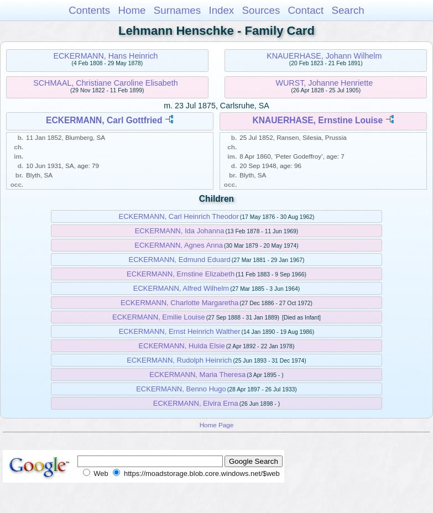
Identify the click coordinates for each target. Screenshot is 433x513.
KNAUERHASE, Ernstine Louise (318, 120)
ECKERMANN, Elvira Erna (195, 403)
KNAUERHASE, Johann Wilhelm (324, 55)
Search (347, 10)
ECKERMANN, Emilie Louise (158, 317)
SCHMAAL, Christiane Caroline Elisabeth (105, 82)
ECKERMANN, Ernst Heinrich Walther (180, 331)
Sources (261, 10)
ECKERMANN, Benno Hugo (181, 389)
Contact (306, 10)
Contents (89, 10)
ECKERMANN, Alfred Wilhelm (181, 288)
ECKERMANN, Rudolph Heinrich (179, 360)
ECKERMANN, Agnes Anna (178, 245)
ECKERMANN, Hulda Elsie (182, 346)
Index (221, 10)
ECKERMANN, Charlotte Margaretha (179, 303)
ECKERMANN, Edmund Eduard (179, 259)
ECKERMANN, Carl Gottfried (104, 120)
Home (131, 10)
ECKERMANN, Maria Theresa (197, 374)
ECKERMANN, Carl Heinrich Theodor (179, 216)
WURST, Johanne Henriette (324, 82)
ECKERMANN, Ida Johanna (180, 231)
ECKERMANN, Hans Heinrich (105, 55)
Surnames (177, 10)
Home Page (217, 424)
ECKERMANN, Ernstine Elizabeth (180, 274)
